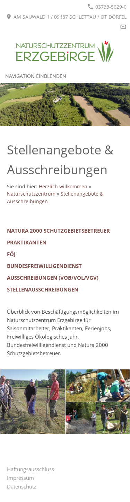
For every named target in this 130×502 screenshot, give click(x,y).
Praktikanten (26, 242)
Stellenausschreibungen (42, 289)
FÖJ (11, 254)
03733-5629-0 (107, 6)
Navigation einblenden (35, 76)
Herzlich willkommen (63, 186)
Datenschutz (21, 486)
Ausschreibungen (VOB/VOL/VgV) (52, 277)
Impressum (20, 477)
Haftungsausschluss (30, 469)
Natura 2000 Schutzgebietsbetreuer (58, 230)
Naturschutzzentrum (31, 194)
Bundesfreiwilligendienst (44, 265)
